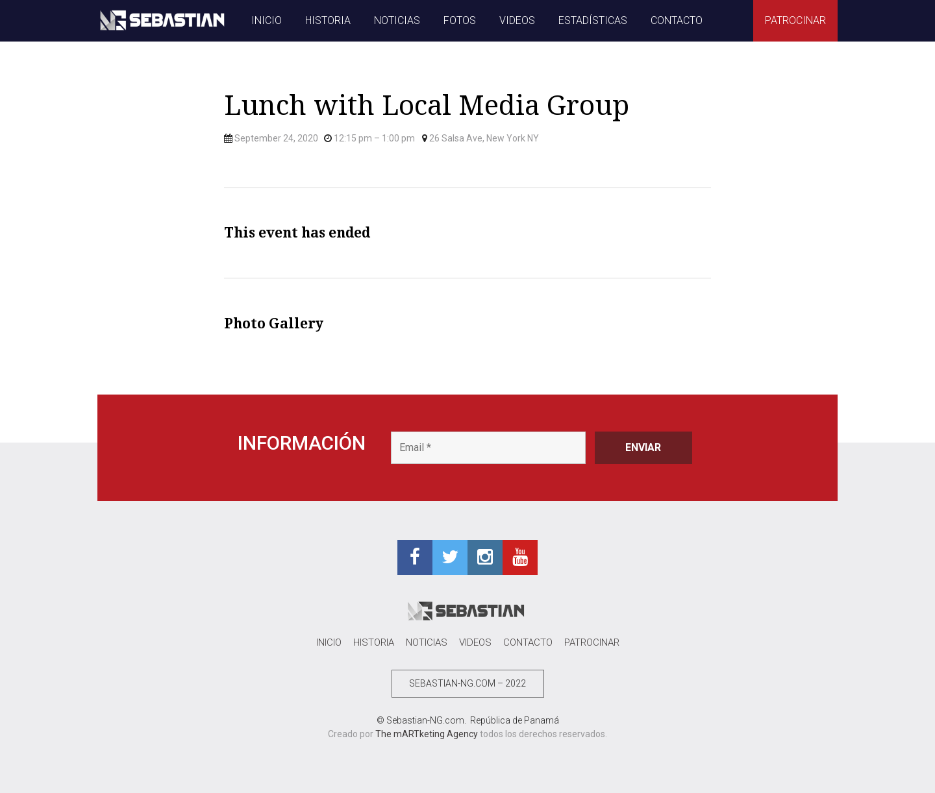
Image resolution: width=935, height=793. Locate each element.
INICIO (266, 20)
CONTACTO (677, 20)
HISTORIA (328, 20)
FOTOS (459, 20)
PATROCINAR (795, 20)
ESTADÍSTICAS (592, 20)
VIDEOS (517, 20)
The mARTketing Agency (426, 734)
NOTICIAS (397, 20)
